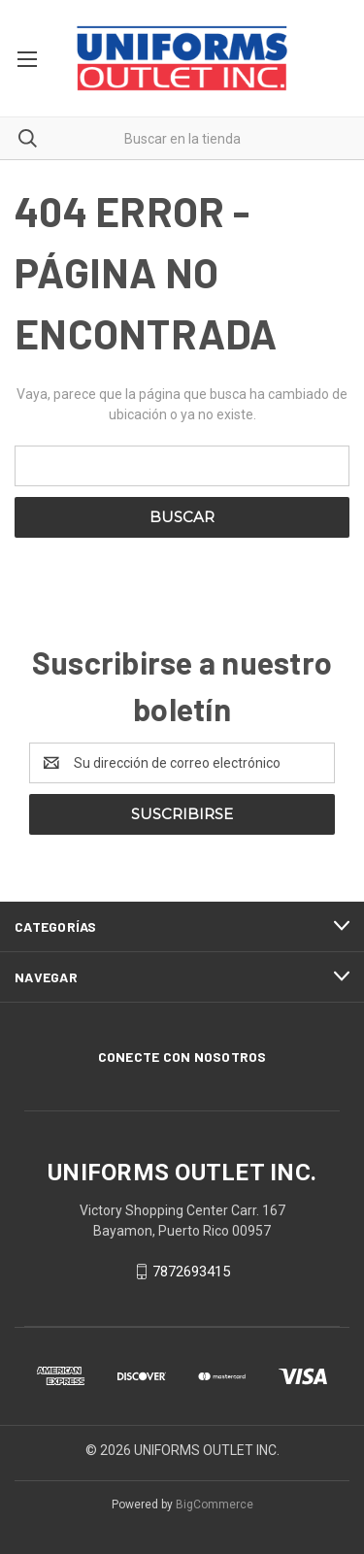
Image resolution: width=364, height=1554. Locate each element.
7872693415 (191, 1271)
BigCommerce (214, 1504)
